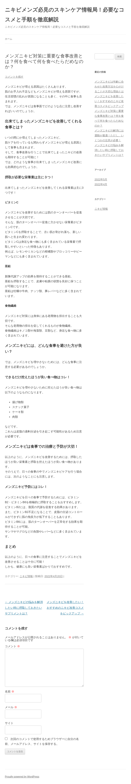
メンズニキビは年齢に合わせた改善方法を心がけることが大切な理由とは (109, 86)
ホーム (8, 38)
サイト (9, 723)
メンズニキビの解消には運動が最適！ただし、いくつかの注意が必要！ (109, 135)
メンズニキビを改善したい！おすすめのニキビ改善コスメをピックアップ (65, 607)
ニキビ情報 (26, 576)
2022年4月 (101, 184)
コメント (12, 646)
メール (11, 707)
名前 (9, 691)
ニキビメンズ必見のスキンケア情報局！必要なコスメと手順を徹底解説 (64, 15)
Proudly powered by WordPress (22, 776)
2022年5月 (101, 179)
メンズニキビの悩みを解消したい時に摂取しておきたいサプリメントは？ (24, 607)
